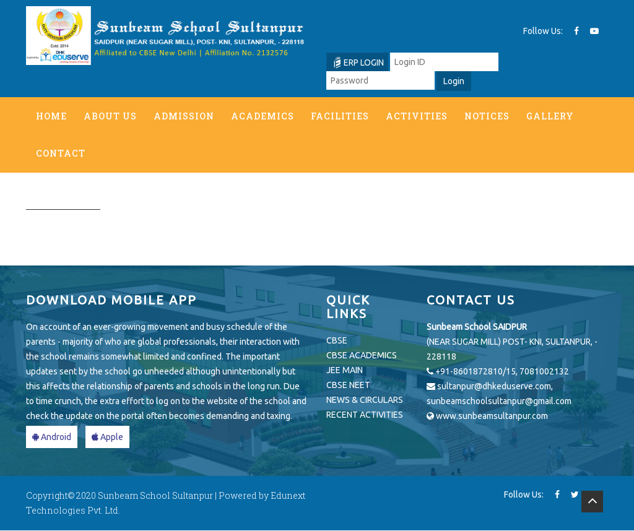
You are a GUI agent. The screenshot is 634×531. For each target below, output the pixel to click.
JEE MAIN (344, 371)
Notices (487, 116)
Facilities (340, 116)
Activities (417, 116)
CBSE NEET (348, 386)
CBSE (336, 341)
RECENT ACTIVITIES (364, 415)
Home (51, 116)
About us (110, 116)
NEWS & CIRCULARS (364, 400)
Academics (262, 116)
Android (51, 437)
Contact (60, 153)
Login (453, 81)
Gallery (550, 116)
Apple (107, 437)
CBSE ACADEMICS (361, 356)
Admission (184, 116)
